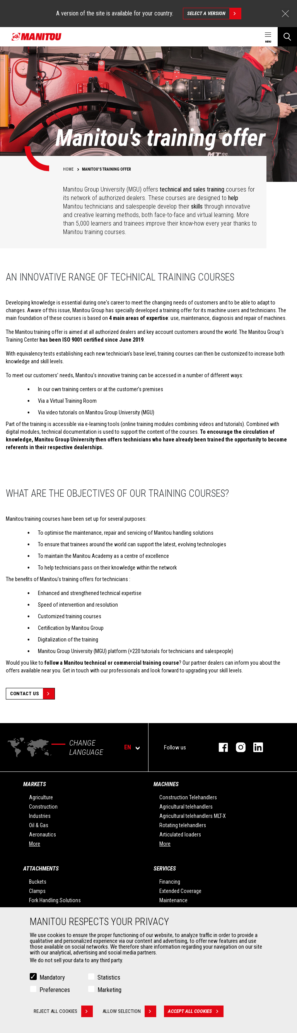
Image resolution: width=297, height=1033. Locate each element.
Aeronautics (42, 834)
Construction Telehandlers (188, 797)
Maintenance (173, 900)
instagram (237, 747)
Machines (166, 784)
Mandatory (52, 977)
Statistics (108, 977)
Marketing (109, 990)
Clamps (37, 891)
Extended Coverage (180, 891)
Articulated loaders (180, 834)
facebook (219, 747)
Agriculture (41, 797)
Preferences (54, 990)
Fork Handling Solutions (55, 900)
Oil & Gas (38, 825)
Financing (169, 882)
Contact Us (32, 693)
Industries (40, 816)
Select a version (214, 13)
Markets (34, 784)
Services (165, 868)
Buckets (37, 882)
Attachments (41, 868)
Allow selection (129, 1011)
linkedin (254, 747)
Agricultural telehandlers (186, 807)
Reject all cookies (63, 1011)
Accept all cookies (196, 1011)
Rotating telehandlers (182, 825)
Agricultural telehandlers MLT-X (192, 816)
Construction (43, 807)
